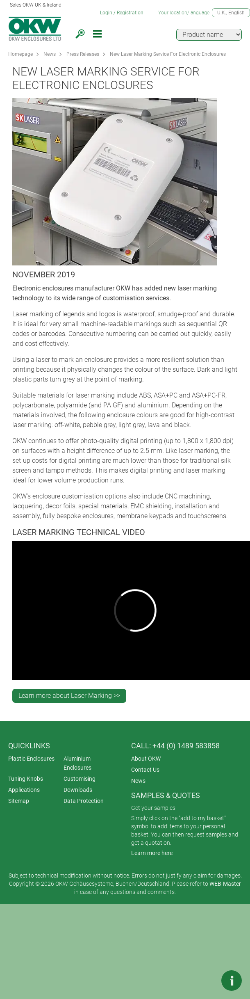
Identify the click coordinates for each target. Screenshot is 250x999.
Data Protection (84, 801)
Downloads (78, 789)
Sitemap (18, 801)
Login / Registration (121, 13)
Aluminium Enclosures (77, 763)
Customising (79, 778)
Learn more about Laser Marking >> (69, 696)
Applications (24, 789)
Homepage (20, 54)
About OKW (146, 758)
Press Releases (82, 54)
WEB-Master (225, 883)
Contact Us (145, 769)
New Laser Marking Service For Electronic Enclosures (168, 54)
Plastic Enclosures (31, 758)
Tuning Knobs (25, 778)
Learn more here (152, 853)
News (49, 54)
